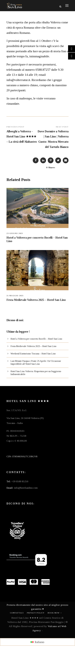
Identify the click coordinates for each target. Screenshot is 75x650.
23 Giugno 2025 (14, 233)
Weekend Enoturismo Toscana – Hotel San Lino (33, 353)
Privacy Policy (35, 613)
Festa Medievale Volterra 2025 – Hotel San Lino (36, 299)
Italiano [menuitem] (39, 642)
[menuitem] (37, 642)
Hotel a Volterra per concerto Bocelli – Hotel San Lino (36, 339)
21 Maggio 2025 (14, 296)
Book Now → (55, 613)
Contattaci (17, 613)
